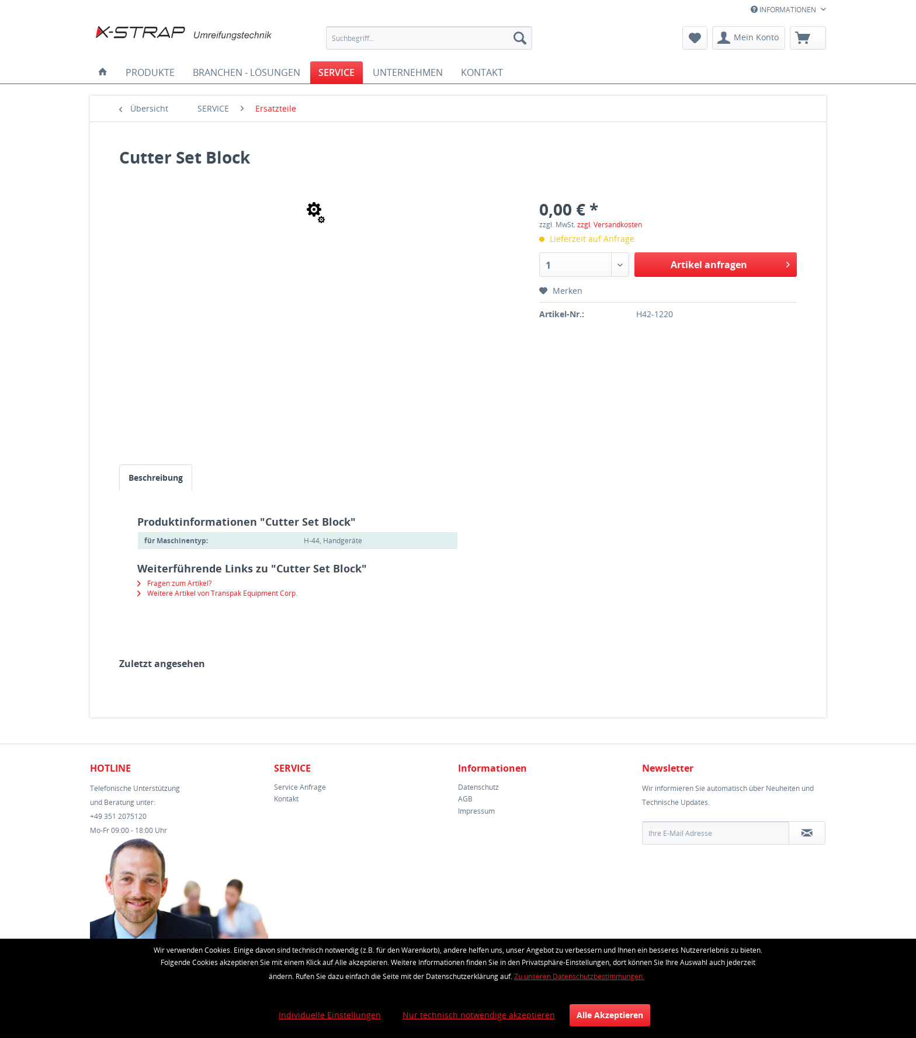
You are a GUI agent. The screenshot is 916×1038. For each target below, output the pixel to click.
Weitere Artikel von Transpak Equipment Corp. (217, 593)
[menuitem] (429, 38)
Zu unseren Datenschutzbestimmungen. (579, 976)
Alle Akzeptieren (610, 1014)
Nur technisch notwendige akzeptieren (479, 1014)
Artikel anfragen (730, 263)
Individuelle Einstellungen (330, 1014)
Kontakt (286, 799)
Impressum (476, 811)
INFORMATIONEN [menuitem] (784, 10)
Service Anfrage (300, 787)
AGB (465, 799)
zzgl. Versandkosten (609, 225)
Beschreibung (156, 477)
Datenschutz (478, 787)
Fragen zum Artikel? (174, 583)
